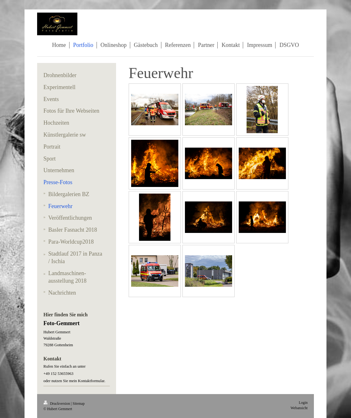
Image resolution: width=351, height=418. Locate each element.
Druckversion (57, 404)
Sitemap (79, 404)
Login (303, 403)
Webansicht (299, 408)
